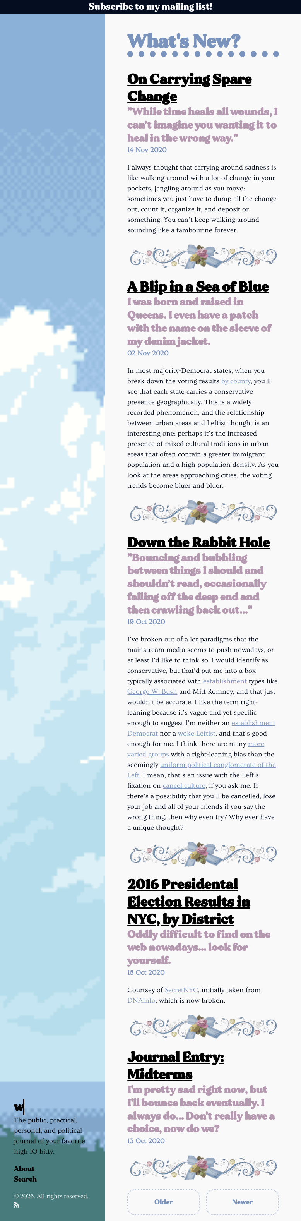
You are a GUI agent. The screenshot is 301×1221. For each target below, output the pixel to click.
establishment (225, 681)
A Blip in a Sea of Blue (198, 287)
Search (25, 1179)
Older (163, 1202)
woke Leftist (196, 733)
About (24, 1168)
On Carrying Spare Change (189, 88)
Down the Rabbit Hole (198, 543)
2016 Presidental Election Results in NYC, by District (188, 902)
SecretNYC (181, 990)
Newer (242, 1202)
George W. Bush (152, 692)
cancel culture (184, 786)
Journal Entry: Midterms (175, 1066)
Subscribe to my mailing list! (150, 7)
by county (236, 381)
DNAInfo (141, 1000)
